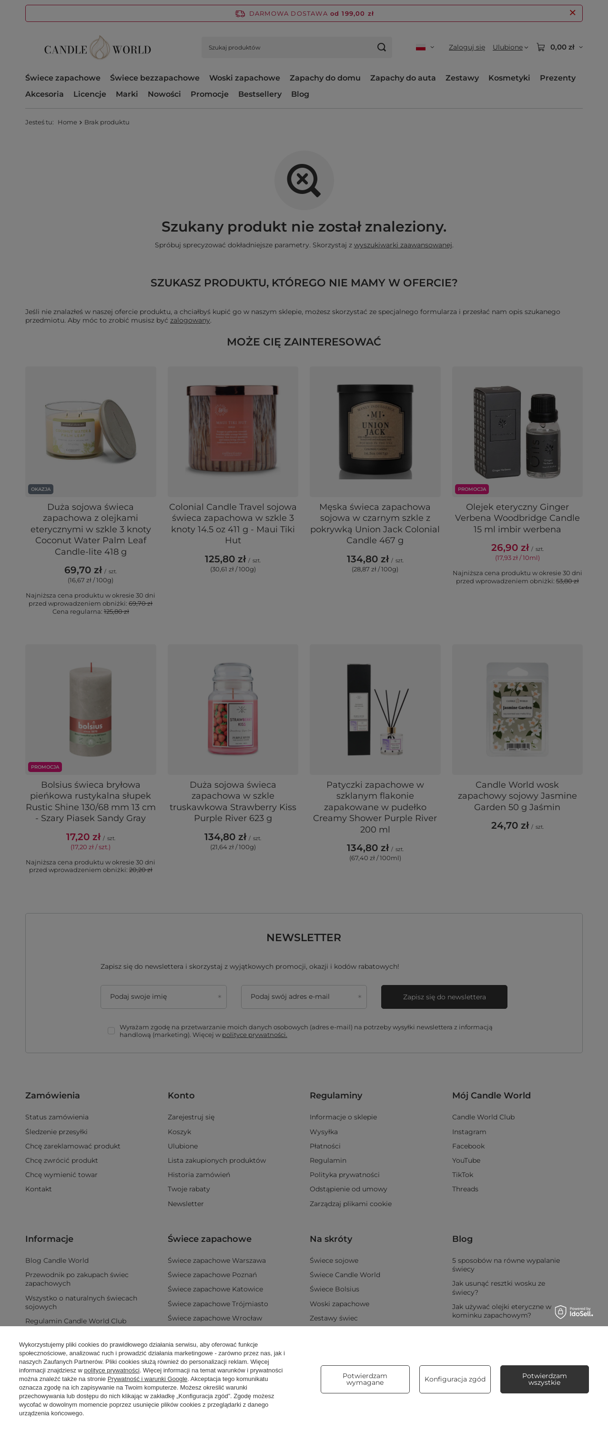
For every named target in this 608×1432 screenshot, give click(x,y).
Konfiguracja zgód (455, 1379)
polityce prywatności (112, 1370)
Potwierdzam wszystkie (544, 1379)
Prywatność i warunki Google (148, 1378)
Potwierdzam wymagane (365, 1379)
